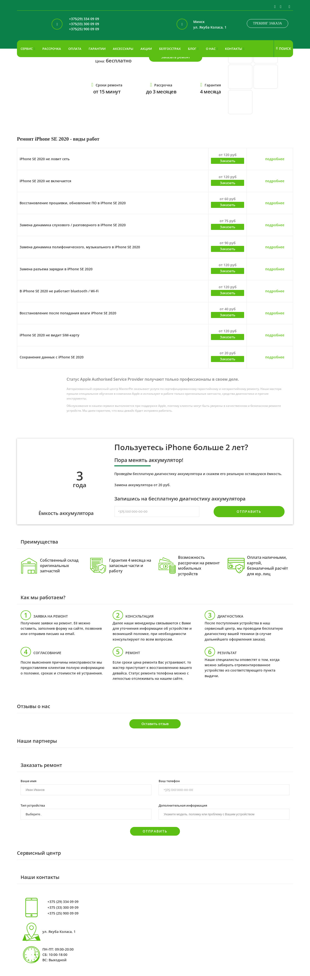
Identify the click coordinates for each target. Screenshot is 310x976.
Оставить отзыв (155, 723)
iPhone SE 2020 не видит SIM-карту (49, 335)
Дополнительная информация (183, 805)
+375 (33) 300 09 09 (62, 907)
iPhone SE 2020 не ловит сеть (45, 159)
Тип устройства (33, 805)
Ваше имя (28, 781)
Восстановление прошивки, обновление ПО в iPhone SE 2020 (73, 203)
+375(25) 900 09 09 (84, 29)
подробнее (274, 159)
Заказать (227, 161)
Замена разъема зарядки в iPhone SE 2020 (56, 269)
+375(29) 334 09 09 (84, 19)
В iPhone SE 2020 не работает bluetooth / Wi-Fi (59, 291)
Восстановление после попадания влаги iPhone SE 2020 (68, 313)
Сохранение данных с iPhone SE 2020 (52, 357)
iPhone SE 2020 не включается (45, 181)
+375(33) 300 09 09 (84, 24)
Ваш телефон (169, 781)
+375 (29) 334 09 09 (62, 901)
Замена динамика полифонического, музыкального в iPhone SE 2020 (80, 247)
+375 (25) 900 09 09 (62, 913)
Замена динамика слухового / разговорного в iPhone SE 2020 (73, 225)
